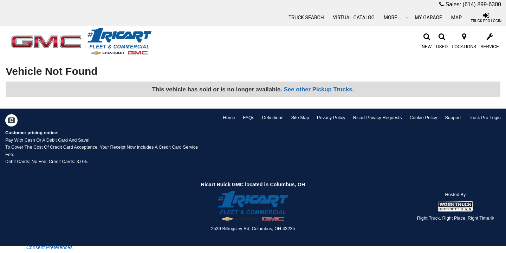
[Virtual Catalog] (354, 17)
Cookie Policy (423, 117)
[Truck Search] (306, 17)
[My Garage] (428, 17)
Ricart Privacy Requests (377, 117)
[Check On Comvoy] (11, 121)
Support (453, 117)
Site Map (300, 117)
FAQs (248, 117)
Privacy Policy (331, 117)
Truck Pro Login (485, 117)
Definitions (273, 117)
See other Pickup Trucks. (319, 89)
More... (396, 17)
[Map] (456, 17)
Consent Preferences (49, 247)
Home (229, 117)
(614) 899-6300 (482, 4)
